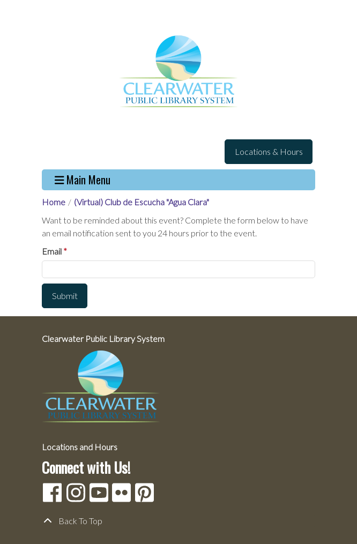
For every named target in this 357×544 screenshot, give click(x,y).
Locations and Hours (79, 447)
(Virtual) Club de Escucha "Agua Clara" (141, 202)
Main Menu (83, 180)
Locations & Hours (269, 151)
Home (53, 202)
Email (52, 251)
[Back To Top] (178, 521)
